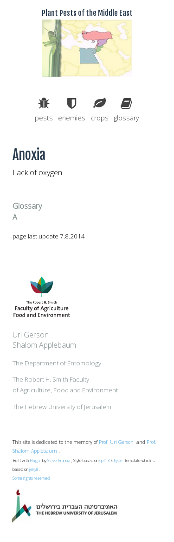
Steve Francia (58, 460)
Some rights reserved (31, 478)
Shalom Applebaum (44, 345)
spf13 (104, 460)
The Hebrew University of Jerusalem (62, 407)
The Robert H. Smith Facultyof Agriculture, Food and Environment (65, 384)
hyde (118, 460)
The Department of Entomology (57, 363)
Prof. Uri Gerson (116, 442)
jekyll (33, 469)
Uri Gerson (31, 335)
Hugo (35, 460)
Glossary (27, 206)
